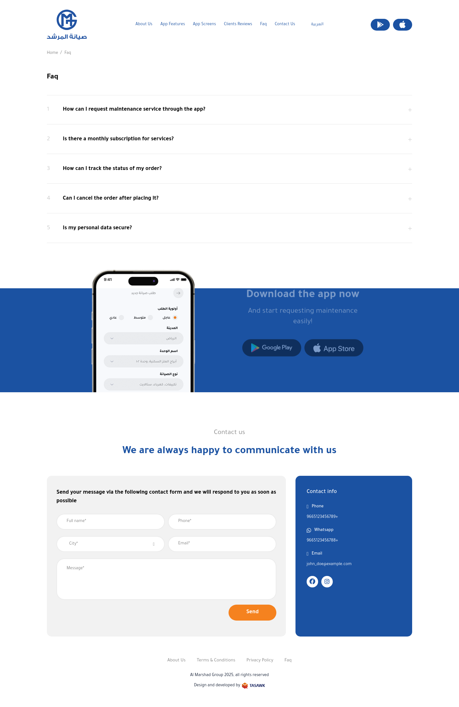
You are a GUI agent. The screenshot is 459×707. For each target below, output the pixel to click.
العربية (317, 24)
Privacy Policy (259, 660)
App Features (172, 24)
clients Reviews (238, 24)
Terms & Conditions (216, 660)
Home (52, 53)
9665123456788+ (322, 541)
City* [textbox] (73, 544)
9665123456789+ (322, 517)
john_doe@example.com (329, 564)
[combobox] (110, 544)
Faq (263, 24)
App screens (204, 24)
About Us (143, 24)
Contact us (285, 24)
